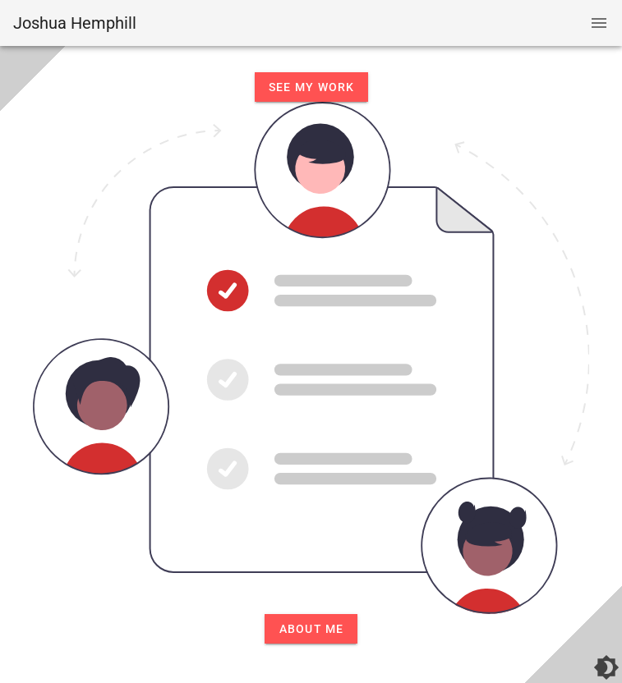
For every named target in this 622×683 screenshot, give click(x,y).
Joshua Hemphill (74, 23)
